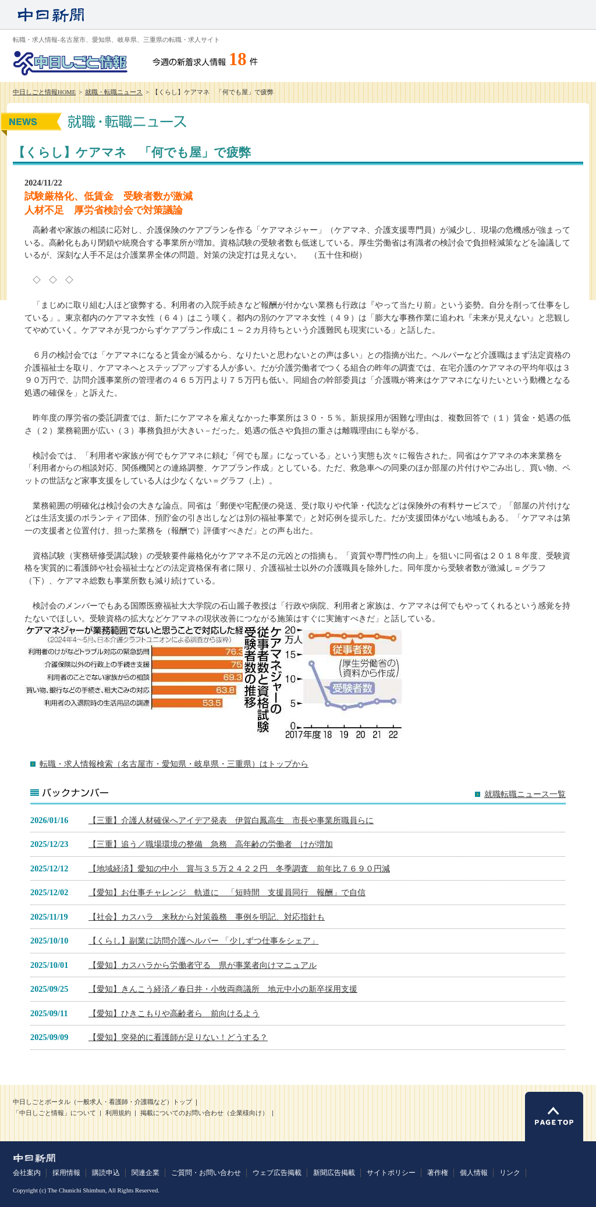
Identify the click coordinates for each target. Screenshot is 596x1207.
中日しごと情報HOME (44, 92)
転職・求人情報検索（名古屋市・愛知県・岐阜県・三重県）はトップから (174, 763)
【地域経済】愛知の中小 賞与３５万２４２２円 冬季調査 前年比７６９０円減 (239, 868)
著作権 (437, 1173)
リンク (509, 1173)
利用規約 (118, 1113)
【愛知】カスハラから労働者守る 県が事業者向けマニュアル (202, 965)
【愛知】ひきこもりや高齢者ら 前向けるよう (174, 1013)
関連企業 (145, 1173)
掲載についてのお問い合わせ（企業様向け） (204, 1113)
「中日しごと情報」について (54, 1113)
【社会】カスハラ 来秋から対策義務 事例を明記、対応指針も (206, 916)
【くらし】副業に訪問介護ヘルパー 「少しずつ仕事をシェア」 (203, 940)
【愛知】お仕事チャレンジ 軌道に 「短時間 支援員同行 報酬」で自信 (227, 892)
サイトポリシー (391, 1173)
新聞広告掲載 (334, 1173)
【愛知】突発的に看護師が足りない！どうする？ (178, 1037)
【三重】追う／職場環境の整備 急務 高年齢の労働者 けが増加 (210, 844)
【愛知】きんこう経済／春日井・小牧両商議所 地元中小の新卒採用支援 (222, 989)
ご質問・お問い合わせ (206, 1173)
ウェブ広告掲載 (277, 1173)
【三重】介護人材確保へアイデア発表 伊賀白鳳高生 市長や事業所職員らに (231, 820)
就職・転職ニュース (114, 92)
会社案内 (27, 1173)
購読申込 (106, 1173)
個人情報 (474, 1173)
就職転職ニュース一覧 (525, 794)
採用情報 (66, 1173)
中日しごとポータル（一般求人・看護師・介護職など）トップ (102, 1102)
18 (238, 59)
